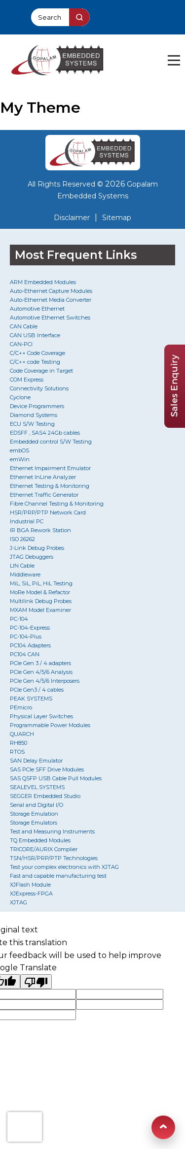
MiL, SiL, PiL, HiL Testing (41, 583)
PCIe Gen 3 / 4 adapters (40, 663)
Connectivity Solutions (39, 388)
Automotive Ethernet (37, 308)
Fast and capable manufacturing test (58, 875)
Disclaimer (72, 217)
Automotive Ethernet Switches (50, 317)
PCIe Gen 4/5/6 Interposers (44, 680)
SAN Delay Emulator (36, 760)
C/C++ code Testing (35, 361)
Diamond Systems (33, 415)
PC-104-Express (30, 627)
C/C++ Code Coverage (37, 353)
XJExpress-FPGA (31, 893)
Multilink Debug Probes (41, 601)
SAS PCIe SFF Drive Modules (47, 769)
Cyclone (20, 397)
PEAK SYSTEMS (31, 698)
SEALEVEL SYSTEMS (37, 787)
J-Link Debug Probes (37, 547)
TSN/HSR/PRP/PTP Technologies (54, 858)
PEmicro (21, 707)
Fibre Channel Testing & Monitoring (57, 503)
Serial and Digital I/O (36, 804)
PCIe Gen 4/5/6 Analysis (41, 672)
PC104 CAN (24, 654)
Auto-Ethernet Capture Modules (51, 290)
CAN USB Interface (35, 335)
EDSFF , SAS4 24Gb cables (45, 432)
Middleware (25, 574)
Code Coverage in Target (41, 370)
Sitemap (116, 217)
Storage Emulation (34, 813)
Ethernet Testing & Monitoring (49, 485)
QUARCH (22, 734)
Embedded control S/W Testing (51, 441)
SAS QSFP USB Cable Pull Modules (56, 778)
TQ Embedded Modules (40, 840)
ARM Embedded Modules (43, 282)
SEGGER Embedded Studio (45, 796)
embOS (19, 450)
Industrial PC (26, 521)
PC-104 (19, 618)
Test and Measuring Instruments (52, 831)
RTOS (17, 751)
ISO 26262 (22, 539)
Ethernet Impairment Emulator (50, 468)
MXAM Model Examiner (40, 609)
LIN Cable (22, 565)
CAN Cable (23, 326)
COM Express (26, 379)
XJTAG (18, 902)
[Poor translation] (36, 981)
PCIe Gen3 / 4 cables (37, 689)
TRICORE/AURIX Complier (43, 849)
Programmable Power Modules (50, 725)
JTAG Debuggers (31, 556)
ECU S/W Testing (32, 423)
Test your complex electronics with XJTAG (64, 866)
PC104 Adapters (30, 645)
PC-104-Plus (25, 636)
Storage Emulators (33, 822)
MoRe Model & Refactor (40, 592)
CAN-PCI (21, 344)
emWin (20, 459)
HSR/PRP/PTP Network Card (48, 512)
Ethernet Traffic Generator (44, 494)
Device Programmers (37, 406)
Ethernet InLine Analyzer (43, 477)
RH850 (18, 742)
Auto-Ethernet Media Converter (50, 299)
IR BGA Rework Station (40, 530)
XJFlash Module (30, 884)
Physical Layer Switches (41, 716)
